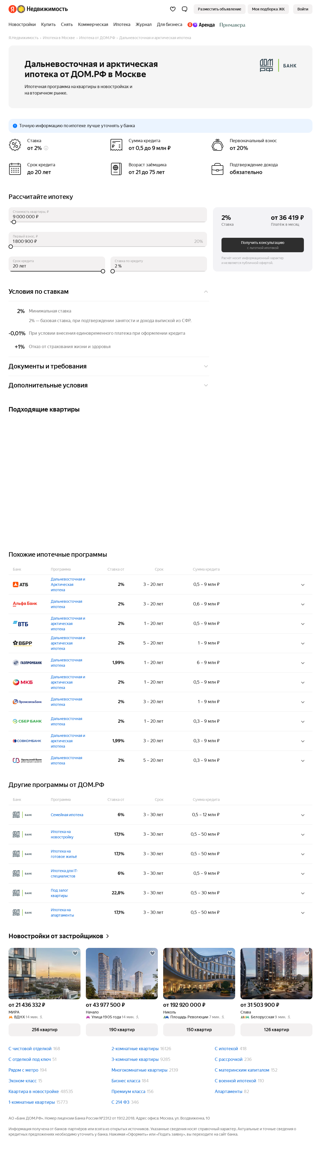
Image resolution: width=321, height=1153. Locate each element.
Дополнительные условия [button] (109, 385)
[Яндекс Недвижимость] (42, 9)
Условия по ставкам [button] (109, 291)
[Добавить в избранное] (75, 953)
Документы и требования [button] (109, 366)
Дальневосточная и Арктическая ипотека (68, 584)
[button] (184, 9)
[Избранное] (173, 9)
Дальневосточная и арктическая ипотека (68, 623)
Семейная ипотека (67, 815)
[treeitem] (24, 24)
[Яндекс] (13, 9)
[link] (302, 9)
